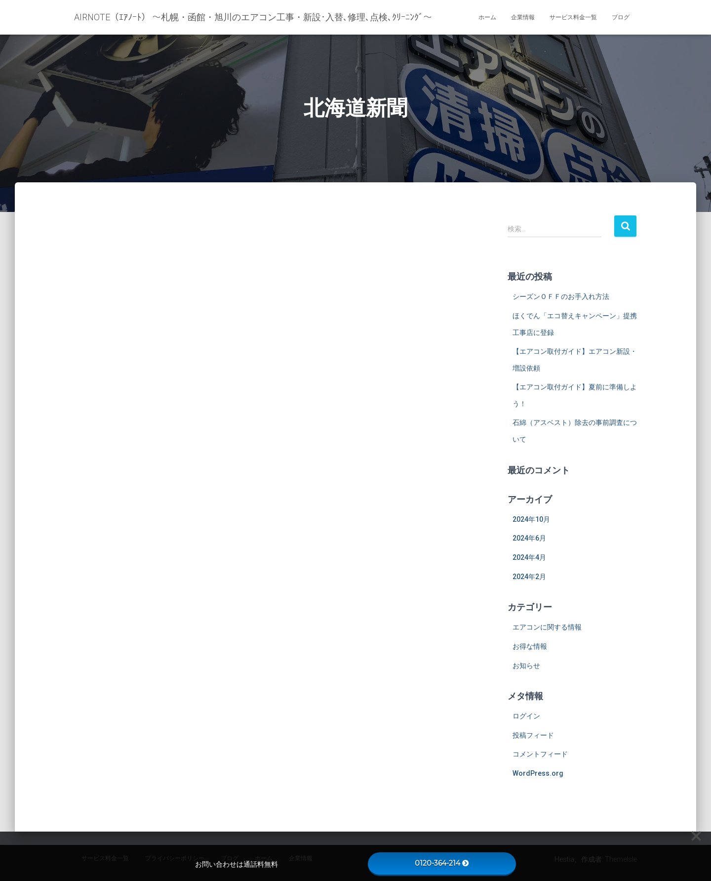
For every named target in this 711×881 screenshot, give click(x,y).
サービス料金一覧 (573, 17)
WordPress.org (538, 773)
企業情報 (523, 17)
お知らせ (526, 666)
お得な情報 (530, 646)
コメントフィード (540, 754)
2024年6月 (529, 538)
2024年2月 (529, 577)
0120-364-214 (442, 863)
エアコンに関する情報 (547, 627)
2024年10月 (531, 519)
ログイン (526, 716)
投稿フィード (533, 735)
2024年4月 (529, 557)
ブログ (621, 17)
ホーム (487, 17)
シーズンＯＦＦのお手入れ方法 (561, 296)
